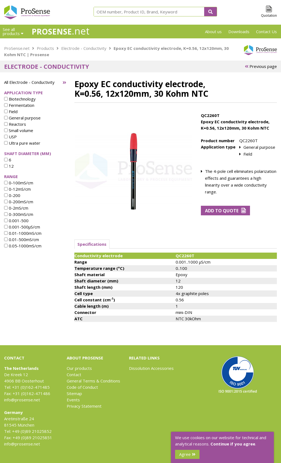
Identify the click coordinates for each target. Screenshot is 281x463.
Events (73, 399)
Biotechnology (20, 99)
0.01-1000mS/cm (22, 233)
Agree (187, 454)
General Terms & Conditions (93, 381)
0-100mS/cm (18, 182)
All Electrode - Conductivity (29, 82)
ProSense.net (17, 48)
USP (10, 136)
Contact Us (266, 31)
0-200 (12, 195)
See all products (13, 31)
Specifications (91, 244)
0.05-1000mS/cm (22, 245)
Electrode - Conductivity (83, 48)
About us (213, 31)
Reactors (15, 124)
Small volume (18, 130)
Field (11, 111)
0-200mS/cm (18, 201)
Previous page (261, 66)
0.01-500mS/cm (21, 239)
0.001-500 (16, 220)
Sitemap (74, 393)
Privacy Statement (84, 406)
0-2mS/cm (16, 208)
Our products (79, 368)
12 (9, 166)
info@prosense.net (22, 399)
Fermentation (19, 105)
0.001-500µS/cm (22, 227)
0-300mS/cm (18, 214)
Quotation (269, 15)
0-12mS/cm (17, 189)
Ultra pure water (22, 143)
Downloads (238, 31)
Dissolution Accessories (151, 368)
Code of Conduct (82, 387)
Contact (74, 374)
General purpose (22, 118)
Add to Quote (225, 211)
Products (45, 48)
